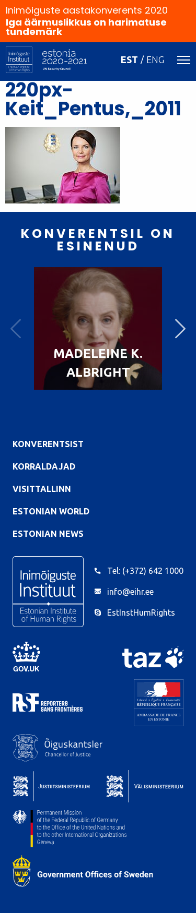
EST (129, 59)
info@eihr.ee (130, 591)
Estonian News (48, 533)
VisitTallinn (42, 489)
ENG (155, 59)
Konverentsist (48, 444)
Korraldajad (44, 466)
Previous (16, 328)
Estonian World (51, 511)
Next (180, 328)
